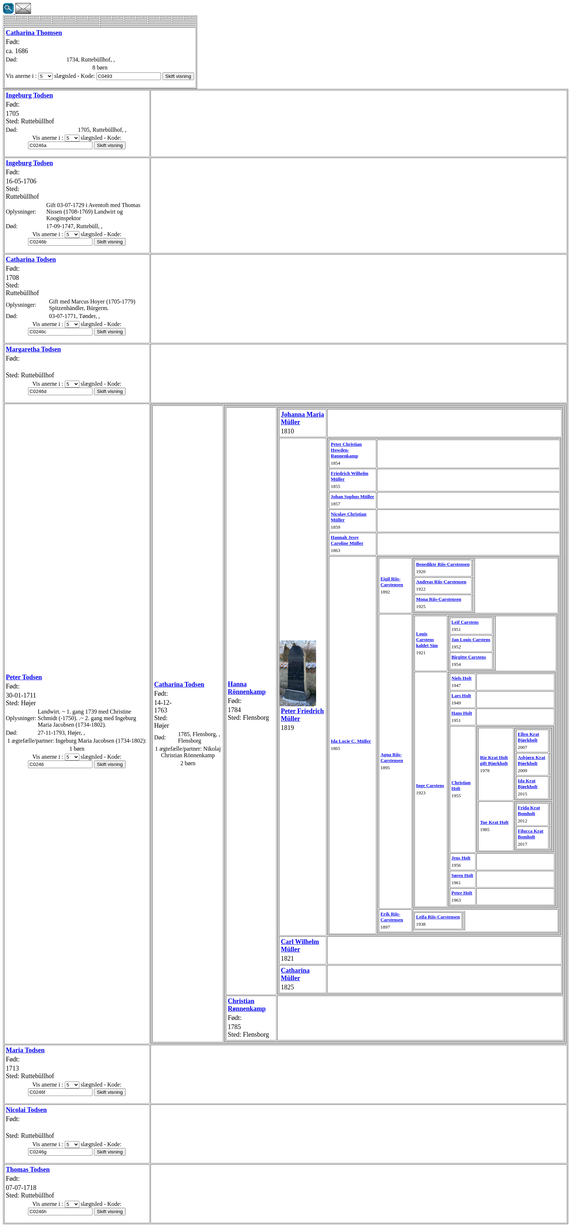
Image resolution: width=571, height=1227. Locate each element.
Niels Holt (462, 678)
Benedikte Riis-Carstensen (443, 564)
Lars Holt (461, 695)
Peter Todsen (24, 677)
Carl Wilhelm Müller (300, 945)
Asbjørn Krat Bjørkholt (531, 760)
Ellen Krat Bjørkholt (528, 737)
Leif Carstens (465, 622)
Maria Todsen (25, 1050)
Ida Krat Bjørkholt (527, 783)
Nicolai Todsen (26, 1109)
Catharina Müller (295, 974)
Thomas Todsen (28, 1169)
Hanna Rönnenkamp (246, 687)
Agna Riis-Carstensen (392, 757)
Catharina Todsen (31, 259)
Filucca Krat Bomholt (530, 833)
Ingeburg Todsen (29, 95)
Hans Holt (462, 713)
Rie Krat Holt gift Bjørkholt (494, 760)
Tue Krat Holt (494, 822)
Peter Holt (462, 893)
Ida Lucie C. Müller (351, 741)
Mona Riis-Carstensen (438, 599)
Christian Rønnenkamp (246, 1004)
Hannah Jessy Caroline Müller (347, 540)
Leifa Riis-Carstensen (438, 917)
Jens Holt (461, 858)
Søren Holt (462, 875)
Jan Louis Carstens (471, 639)
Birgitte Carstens (469, 657)
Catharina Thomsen (34, 32)
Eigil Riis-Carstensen (392, 581)
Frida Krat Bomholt (529, 810)
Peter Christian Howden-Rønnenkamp (346, 449)
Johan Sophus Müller (352, 496)
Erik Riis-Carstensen (392, 916)
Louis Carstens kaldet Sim (427, 639)
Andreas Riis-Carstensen (441, 581)
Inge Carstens (430, 785)
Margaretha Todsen (33, 349)
